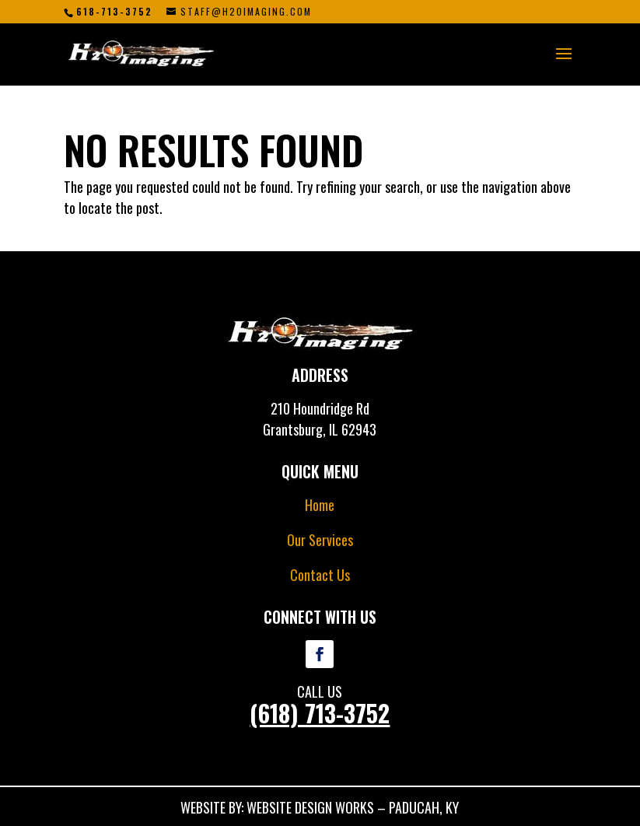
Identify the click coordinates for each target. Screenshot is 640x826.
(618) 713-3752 (320, 712)
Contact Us (320, 575)
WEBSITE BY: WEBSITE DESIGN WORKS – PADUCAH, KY (319, 807)
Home (319, 505)
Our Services (320, 540)
